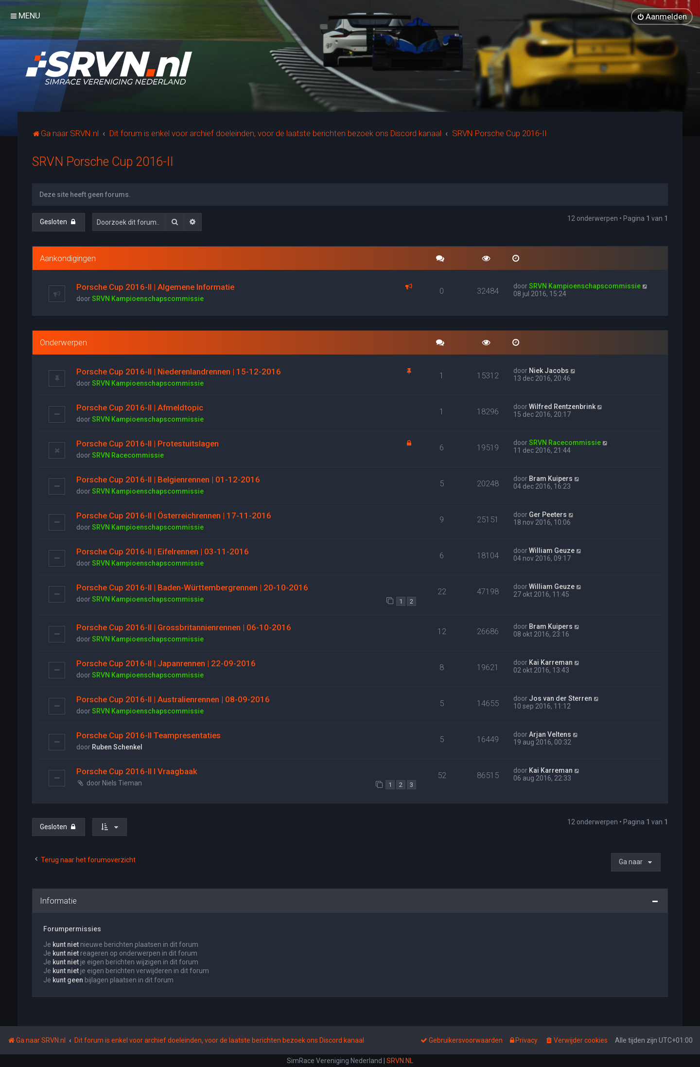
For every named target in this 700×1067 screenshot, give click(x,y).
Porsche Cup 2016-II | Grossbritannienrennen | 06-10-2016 (183, 627)
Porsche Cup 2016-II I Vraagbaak (136, 771)
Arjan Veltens (550, 734)
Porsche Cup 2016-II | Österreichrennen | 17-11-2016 (173, 515)
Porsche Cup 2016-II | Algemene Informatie (155, 286)
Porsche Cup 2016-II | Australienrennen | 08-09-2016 (173, 699)
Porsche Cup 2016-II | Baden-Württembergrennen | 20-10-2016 (192, 587)
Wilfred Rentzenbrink (562, 406)
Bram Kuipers (551, 478)
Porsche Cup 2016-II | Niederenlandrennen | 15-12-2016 (178, 371)
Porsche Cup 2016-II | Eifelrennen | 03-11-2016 (162, 551)
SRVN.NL (399, 1061)
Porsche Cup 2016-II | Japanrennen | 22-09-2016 (166, 663)
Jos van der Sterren (560, 698)
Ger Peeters (548, 514)
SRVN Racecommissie (128, 455)
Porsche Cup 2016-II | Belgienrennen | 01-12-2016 (168, 479)
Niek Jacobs (549, 370)
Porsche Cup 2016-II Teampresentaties (148, 735)
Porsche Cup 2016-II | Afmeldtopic (139, 407)
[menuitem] (662, 16)
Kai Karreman (551, 662)
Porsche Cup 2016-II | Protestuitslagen (147, 443)
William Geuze (552, 550)
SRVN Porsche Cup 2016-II (103, 161)
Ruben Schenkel (117, 746)
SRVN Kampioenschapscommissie (148, 298)
